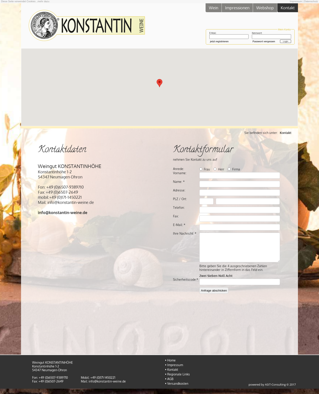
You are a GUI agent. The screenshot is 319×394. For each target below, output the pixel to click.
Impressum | (296, 1)
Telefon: (179, 207)
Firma (236, 169)
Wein (213, 7)
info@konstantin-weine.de (107, 386)
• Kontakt (171, 375)
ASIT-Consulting (275, 390)
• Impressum (174, 370)
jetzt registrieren (219, 41)
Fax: (176, 216)
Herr (221, 169)
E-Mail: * (179, 225)
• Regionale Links (177, 379)
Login (285, 41)
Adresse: (179, 190)
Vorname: (179, 173)
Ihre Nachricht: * (184, 233)
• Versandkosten (176, 389)
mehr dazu (43, 1)
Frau (207, 169)
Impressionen (237, 7)
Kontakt (288, 7)
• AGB (169, 384)
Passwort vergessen (264, 41)
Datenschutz (311, 1)
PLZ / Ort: (180, 199)
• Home (170, 365)
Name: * (179, 181)
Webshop (265, 7)
